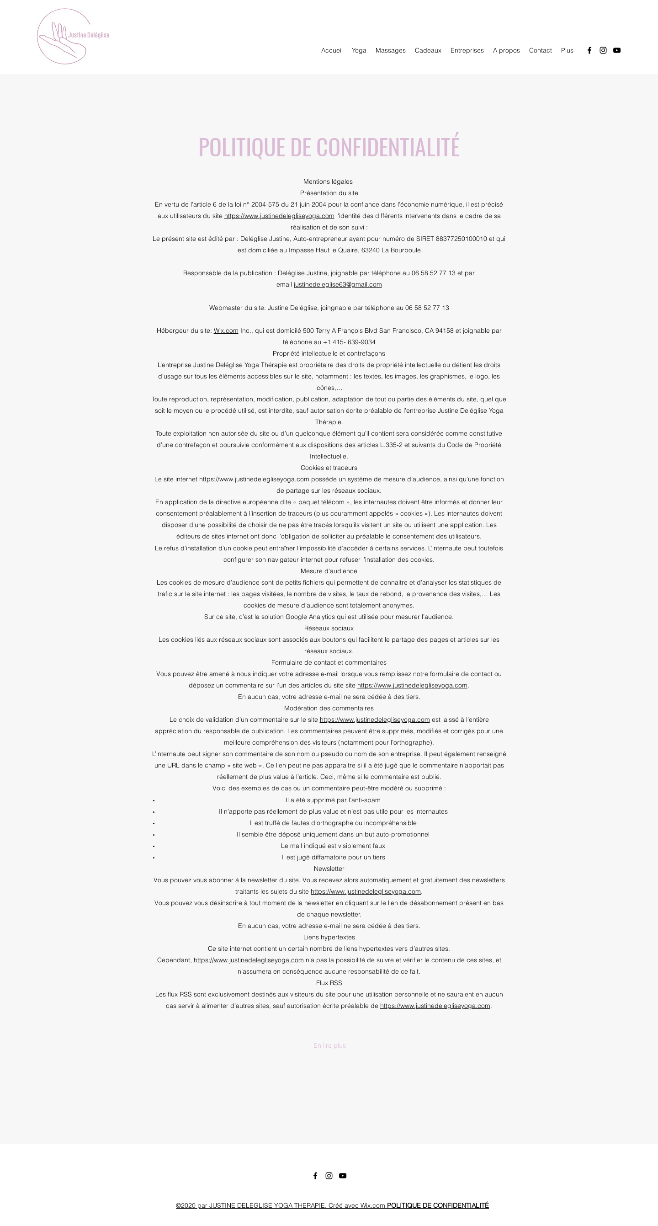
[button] (329, 1045)
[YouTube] (616, 50)
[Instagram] (603, 50)
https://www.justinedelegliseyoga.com (279, 216)
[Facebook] (589, 50)
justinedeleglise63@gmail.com (338, 284)
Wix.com (226, 330)
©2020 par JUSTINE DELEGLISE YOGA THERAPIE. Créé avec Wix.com (332, 1205)
